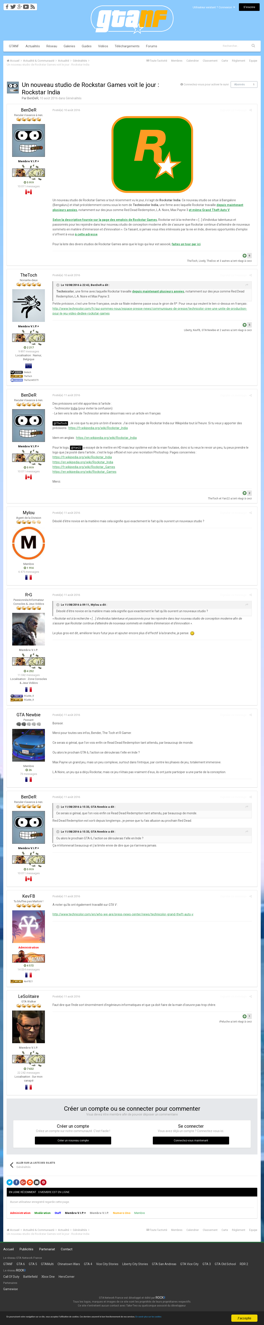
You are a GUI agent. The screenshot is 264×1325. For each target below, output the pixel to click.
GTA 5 (33, 1264)
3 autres (227, 260)
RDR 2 (244, 1264)
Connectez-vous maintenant (191, 1140)
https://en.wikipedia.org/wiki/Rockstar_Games (82, 471)
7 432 (29, 1068)
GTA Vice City (189, 1264)
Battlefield (30, 1276)
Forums (151, 46)
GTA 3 (207, 1264)
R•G (28, 594)
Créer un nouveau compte (73, 1140)
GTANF (14, 46)
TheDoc (213, 260)
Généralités (74, 98)
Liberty (190, 330)
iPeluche (226, 1021)
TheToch (194, 260)
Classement (210, 60)
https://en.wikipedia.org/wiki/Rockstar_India (104, 437)
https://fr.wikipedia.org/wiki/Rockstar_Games (81, 467)
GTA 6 (21, 1264)
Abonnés (239, 84)
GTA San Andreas (164, 1264)
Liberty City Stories (135, 1264)
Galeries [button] (69, 46)
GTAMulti (47, 1264)
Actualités (33, 46)
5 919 (29, 182)
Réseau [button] (51, 46)
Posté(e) (64, 110)
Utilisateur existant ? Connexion (214, 7)
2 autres (227, 330)
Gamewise (10, 1289)
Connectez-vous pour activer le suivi (206, 84)
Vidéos (103, 46)
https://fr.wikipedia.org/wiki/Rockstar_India (96, 428)
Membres (176, 60)
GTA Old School (225, 1264)
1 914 (29, 568)
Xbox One (48, 1276)
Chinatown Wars (69, 1264)
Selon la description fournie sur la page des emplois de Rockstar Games (102, 219)
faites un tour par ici (184, 244)
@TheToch (58, 423)
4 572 (29, 965)
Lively (204, 260)
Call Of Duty (11, 1276)
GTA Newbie (211, 330)
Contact (66, 1249)
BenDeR (32, 98)
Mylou (28, 512)
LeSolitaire (28, 996)
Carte (224, 60)
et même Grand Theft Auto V (181, 210)
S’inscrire (249, 7)
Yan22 (228, 498)
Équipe (253, 60)
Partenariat (47, 1249)
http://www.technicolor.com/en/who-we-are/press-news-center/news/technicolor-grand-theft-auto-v (120, 914)
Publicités (26, 1249)
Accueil (8, 1249)
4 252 (29, 671)
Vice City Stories (107, 1264)
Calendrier (192, 60)
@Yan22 (74, 447)
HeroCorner (67, 1276)
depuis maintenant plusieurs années (223, 205)
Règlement (238, 60)
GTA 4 (88, 1264)
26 (29, 770)
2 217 (29, 347)
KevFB (199, 330)
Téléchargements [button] (127, 46)
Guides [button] (87, 46)
